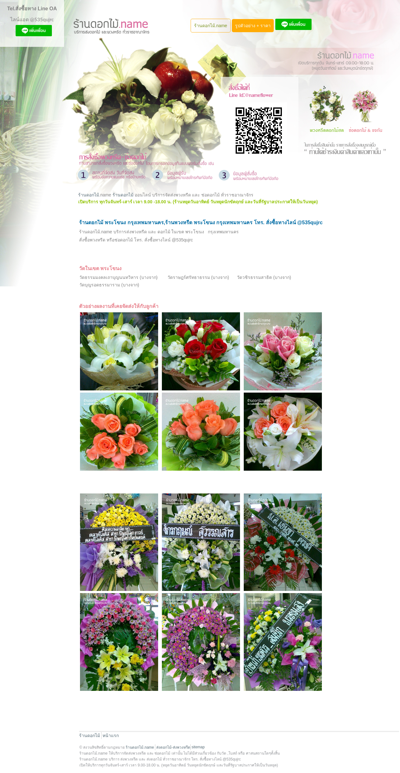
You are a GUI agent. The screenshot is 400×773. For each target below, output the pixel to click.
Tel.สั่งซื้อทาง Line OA (32, 8)
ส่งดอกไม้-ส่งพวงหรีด (173, 747)
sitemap (198, 747)
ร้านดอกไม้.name (210, 25)
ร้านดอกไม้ (88, 194)
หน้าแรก (110, 735)
